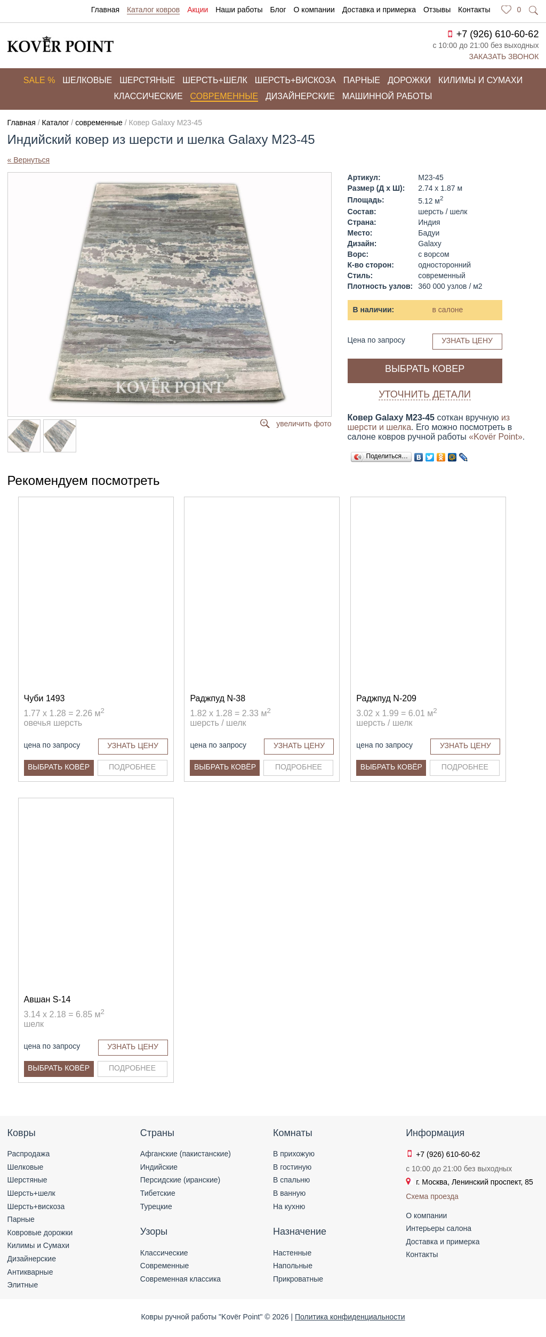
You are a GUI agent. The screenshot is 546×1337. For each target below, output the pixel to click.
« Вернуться (28, 160)
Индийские (159, 1167)
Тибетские (157, 1193)
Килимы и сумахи (480, 80)
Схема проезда (432, 1196)
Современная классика (180, 1279)
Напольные (292, 1265)
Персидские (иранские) (180, 1180)
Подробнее (132, 767)
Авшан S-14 (47, 999)
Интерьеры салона (438, 1228)
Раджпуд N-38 (217, 698)
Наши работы (238, 9)
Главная (105, 9)
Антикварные (30, 1272)
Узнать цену (467, 340)
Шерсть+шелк (214, 80)
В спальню (291, 1180)
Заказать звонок (504, 56)
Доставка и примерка (379, 9)
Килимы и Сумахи (38, 1245)
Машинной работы (387, 96)
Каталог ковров (153, 9)
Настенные (292, 1253)
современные (99, 122)
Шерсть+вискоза (295, 80)
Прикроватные (298, 1279)
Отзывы (437, 9)
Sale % (39, 80)
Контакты (474, 9)
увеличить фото (303, 423)
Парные (361, 80)
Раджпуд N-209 (386, 698)
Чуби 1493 (44, 698)
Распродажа (28, 1153)
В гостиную (292, 1167)
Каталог (55, 122)
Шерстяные (147, 80)
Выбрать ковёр (59, 767)
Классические (148, 96)
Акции (197, 9)
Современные (224, 96)
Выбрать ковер (424, 368)
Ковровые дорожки (40, 1232)
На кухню (289, 1206)
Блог (278, 9)
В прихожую (294, 1153)
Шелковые (87, 80)
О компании (314, 9)
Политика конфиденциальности (350, 1316)
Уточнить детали (425, 394)
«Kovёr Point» (496, 436)
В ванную (289, 1193)
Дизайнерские (300, 96)
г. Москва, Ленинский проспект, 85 (474, 1182)
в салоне (447, 309)
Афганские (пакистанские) (185, 1153)
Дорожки (409, 80)
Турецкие (156, 1206)
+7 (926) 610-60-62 (497, 34)
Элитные (22, 1285)
